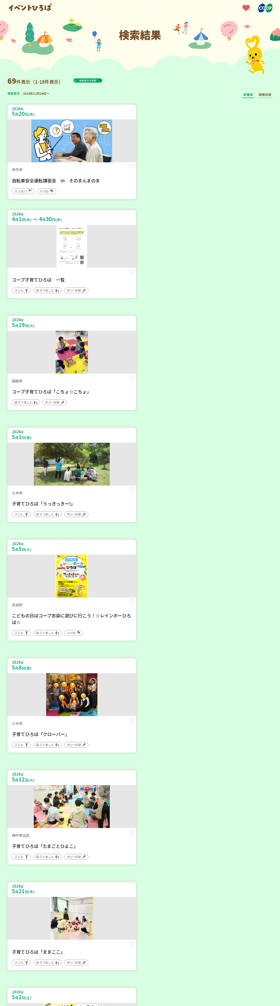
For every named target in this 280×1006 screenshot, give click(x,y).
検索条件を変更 (98, 80)
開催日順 (265, 94)
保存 (81, 170)
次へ (161, 873)
